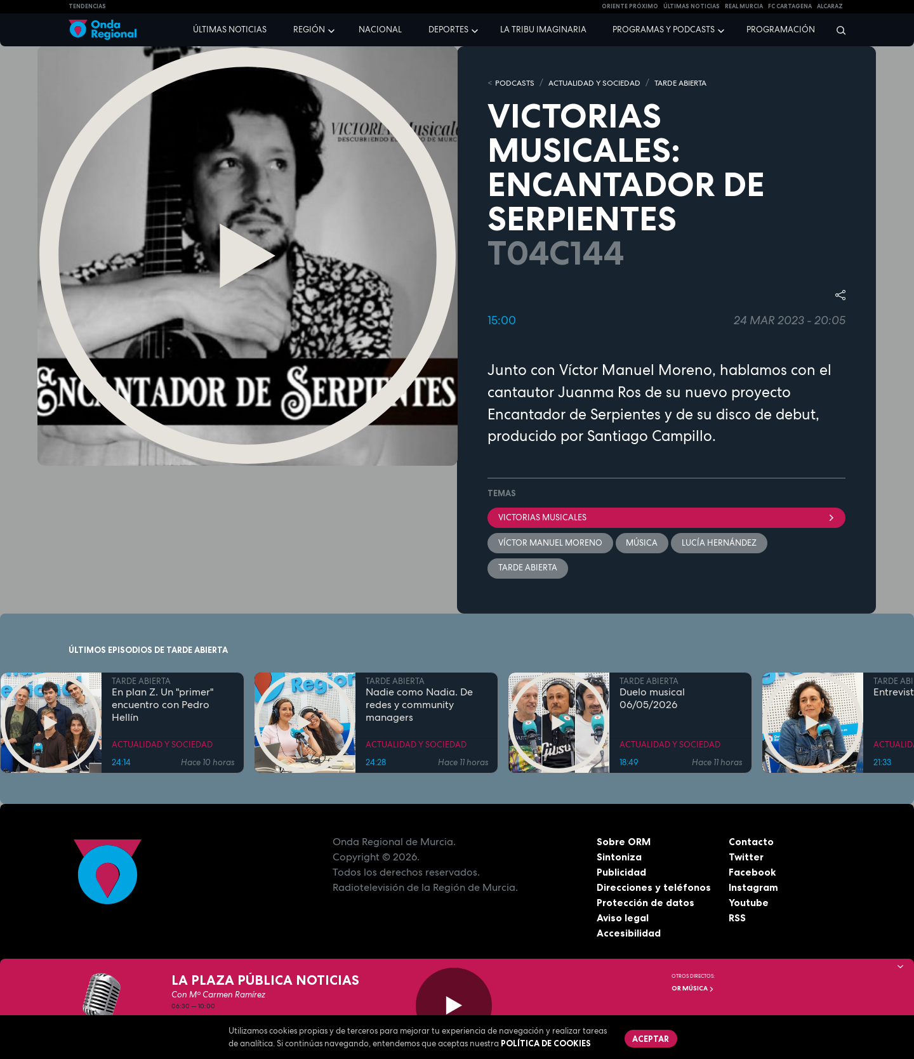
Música (642, 542)
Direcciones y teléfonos (654, 888)
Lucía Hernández (719, 542)
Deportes (448, 29)
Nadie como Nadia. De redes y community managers (419, 706)
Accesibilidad (629, 934)
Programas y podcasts (664, 29)
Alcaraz (830, 6)
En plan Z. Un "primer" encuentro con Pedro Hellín (162, 706)
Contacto (751, 842)
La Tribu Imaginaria (543, 29)
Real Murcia (744, 6)
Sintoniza (619, 858)
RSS (737, 918)
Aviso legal (623, 918)
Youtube (749, 903)
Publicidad (622, 873)
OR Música (693, 988)
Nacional (380, 29)
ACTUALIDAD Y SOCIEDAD (601, 82)
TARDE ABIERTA (695, 82)
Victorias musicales (666, 517)
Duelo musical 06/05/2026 (652, 700)
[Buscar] (836, 29)
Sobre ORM (624, 842)
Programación (780, 29)
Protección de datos (646, 903)
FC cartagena (790, 6)
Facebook (752, 873)
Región (309, 29)
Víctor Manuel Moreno (550, 542)
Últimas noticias (230, 29)
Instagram (754, 888)
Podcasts (516, 82)
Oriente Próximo (630, 6)
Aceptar (651, 1039)
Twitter (747, 858)
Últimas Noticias (691, 6)
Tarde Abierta (527, 568)
